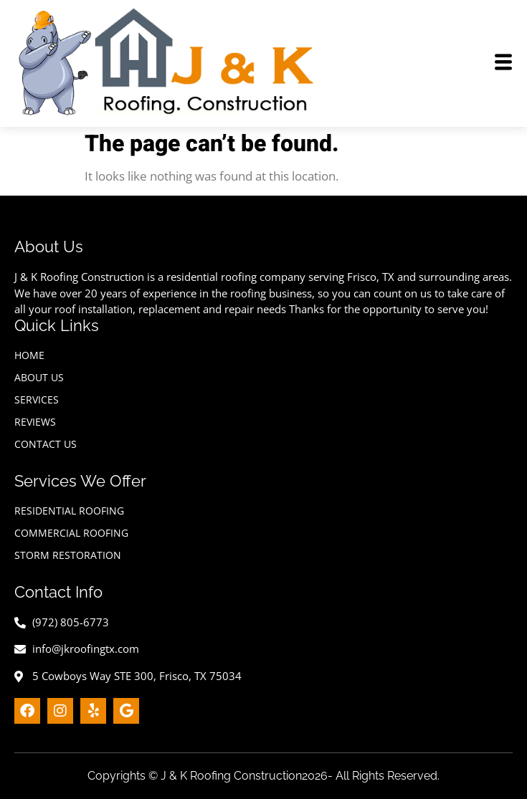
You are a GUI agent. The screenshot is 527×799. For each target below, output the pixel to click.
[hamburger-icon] (504, 63)
